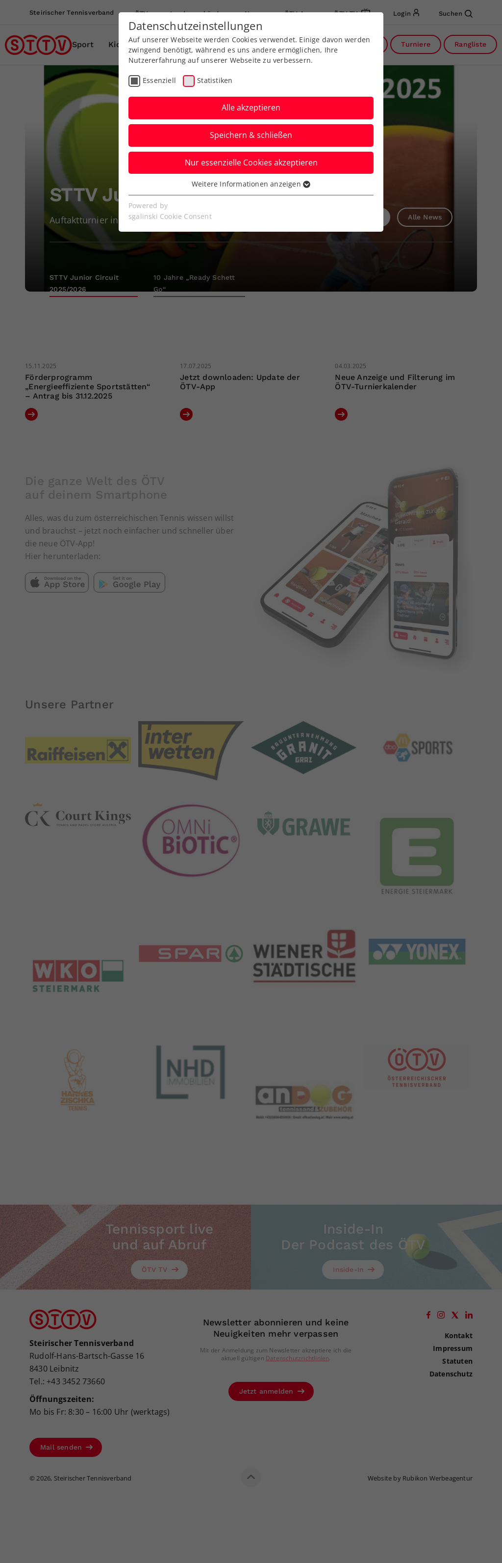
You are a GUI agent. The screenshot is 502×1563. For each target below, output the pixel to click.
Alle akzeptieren (251, 107)
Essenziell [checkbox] (159, 80)
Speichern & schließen (251, 135)
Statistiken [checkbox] (214, 80)
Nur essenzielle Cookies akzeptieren (251, 162)
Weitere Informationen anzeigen (251, 184)
